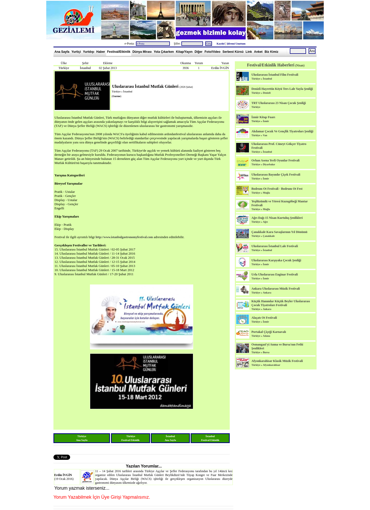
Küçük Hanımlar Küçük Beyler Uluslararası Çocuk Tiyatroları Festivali (280, 303)
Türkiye (63, 68)
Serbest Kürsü (233, 52)
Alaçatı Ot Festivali (264, 317)
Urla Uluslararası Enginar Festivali (274, 274)
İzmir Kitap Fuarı (263, 117)
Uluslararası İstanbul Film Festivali (274, 74)
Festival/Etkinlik (119, 52)
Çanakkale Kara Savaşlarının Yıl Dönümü (279, 232)
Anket (258, 52)
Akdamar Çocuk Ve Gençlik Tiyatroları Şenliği (282, 131)
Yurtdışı (88, 52)
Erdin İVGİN (220, 68)
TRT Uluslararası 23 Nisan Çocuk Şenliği (278, 103)
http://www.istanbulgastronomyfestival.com (124, 237)
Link (249, 52)
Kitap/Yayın (184, 52)
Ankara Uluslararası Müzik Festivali (275, 288)
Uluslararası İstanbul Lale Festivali (274, 246)
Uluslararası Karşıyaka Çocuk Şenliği (276, 260)
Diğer (198, 52)
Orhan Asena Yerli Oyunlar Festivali (275, 160)
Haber (100, 52)
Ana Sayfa (61, 52)
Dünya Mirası (142, 52)
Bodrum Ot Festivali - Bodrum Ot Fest (276, 189)
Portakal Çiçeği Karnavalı (268, 332)
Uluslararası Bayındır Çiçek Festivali (275, 174)
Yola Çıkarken (164, 52)
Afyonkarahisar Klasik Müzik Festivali (277, 361)
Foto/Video (212, 52)
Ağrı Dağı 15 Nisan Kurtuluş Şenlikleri (277, 218)
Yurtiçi (76, 52)
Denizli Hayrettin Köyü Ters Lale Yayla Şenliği (282, 89)
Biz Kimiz (271, 52)
